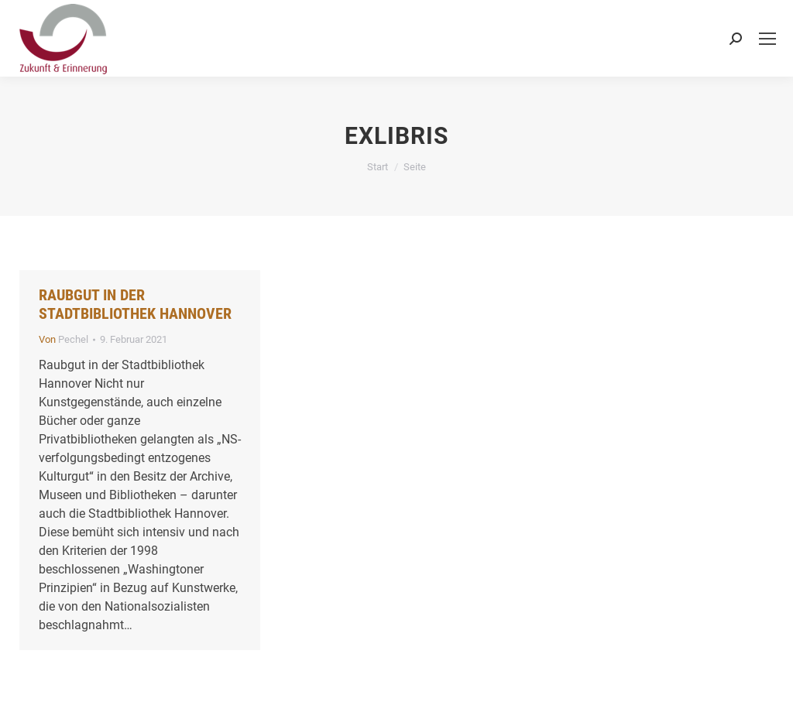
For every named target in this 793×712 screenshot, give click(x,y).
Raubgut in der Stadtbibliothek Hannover (135, 304)
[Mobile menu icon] (767, 39)
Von (63, 339)
